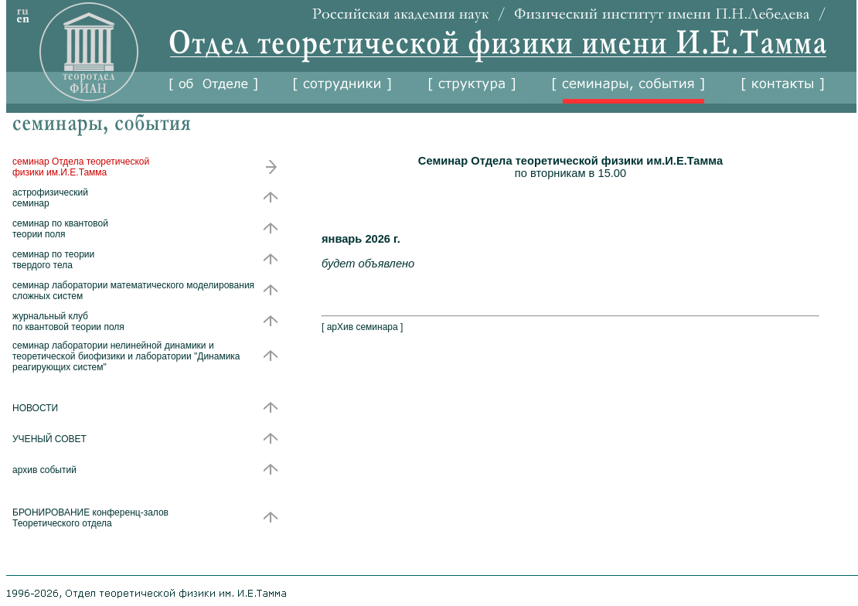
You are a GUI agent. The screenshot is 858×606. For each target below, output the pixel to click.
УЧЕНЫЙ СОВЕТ (49, 439)
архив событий (44, 470)
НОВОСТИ (35, 408)
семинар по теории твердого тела (53, 260)
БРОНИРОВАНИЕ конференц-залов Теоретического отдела (90, 518)
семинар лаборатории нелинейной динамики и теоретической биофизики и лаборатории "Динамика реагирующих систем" (126, 356)
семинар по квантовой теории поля (60, 229)
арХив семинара (362, 327)
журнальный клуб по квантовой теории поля (68, 321)
